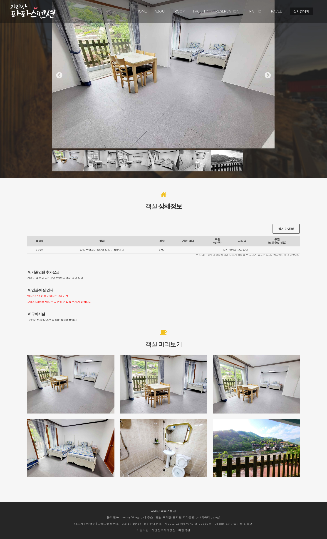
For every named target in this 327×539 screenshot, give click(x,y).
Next (267, 75)
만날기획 (237, 523)
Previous (59, 75)
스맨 (250, 523)
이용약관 (143, 530)
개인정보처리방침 (163, 530)
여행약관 (184, 530)
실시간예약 (301, 11)
